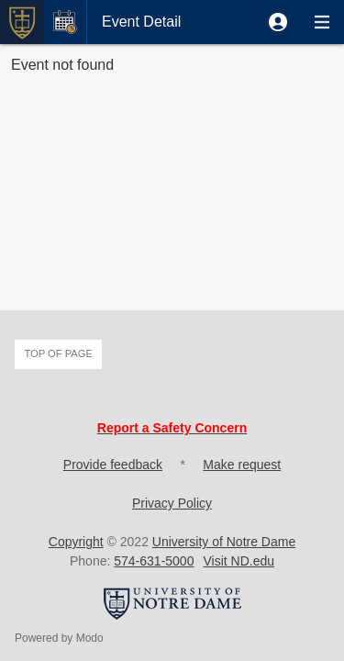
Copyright (76, 541)
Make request (242, 464)
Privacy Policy (172, 503)
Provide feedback (112, 464)
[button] (278, 22)
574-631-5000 (154, 561)
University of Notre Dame (223, 541)
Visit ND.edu (238, 561)
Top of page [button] (58, 353)
